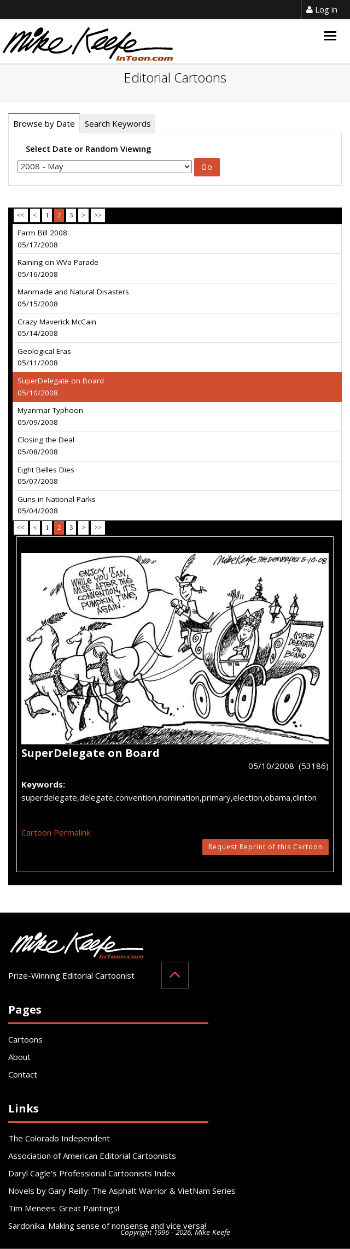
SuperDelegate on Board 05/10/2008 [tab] (61, 387)
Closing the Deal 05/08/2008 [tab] (46, 446)
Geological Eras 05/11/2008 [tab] (44, 357)
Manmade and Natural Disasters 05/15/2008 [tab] (73, 298)
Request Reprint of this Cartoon (265, 846)
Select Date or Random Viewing (88, 148)
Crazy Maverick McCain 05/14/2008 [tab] (57, 328)
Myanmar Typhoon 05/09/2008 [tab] (50, 416)
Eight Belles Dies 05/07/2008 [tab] (46, 476)
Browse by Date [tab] (44, 123)
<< (21, 215)
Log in (321, 9)
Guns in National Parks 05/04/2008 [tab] (57, 505)
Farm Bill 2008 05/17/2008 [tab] (42, 239)
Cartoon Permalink (55, 832)
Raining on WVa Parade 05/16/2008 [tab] (58, 268)
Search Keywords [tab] (118, 123)
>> (98, 215)
